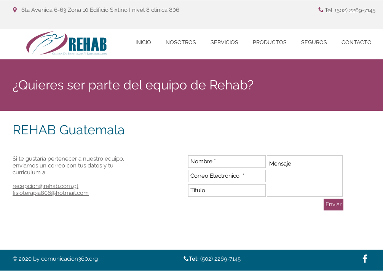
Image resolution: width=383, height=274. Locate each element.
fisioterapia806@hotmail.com (51, 193)
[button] (224, 42)
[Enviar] (333, 204)
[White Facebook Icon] (364, 258)
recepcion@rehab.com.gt (45, 186)
